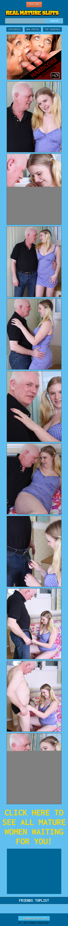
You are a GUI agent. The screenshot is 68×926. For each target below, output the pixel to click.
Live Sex (34, 4)
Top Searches (52, 29)
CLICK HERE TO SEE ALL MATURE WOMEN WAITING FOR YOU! (34, 827)
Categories (14, 29)
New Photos (32, 29)
